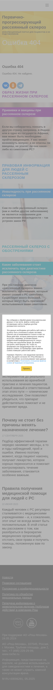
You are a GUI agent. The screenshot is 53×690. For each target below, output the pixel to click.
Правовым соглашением (24, 363)
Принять (26, 369)
